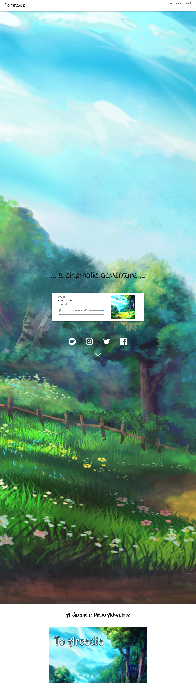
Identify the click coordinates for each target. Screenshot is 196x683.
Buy (152, 4)
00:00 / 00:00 (79, 313)
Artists (166, 4)
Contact (183, 4)
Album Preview (66, 301)
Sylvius (61, 296)
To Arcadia (63, 306)
